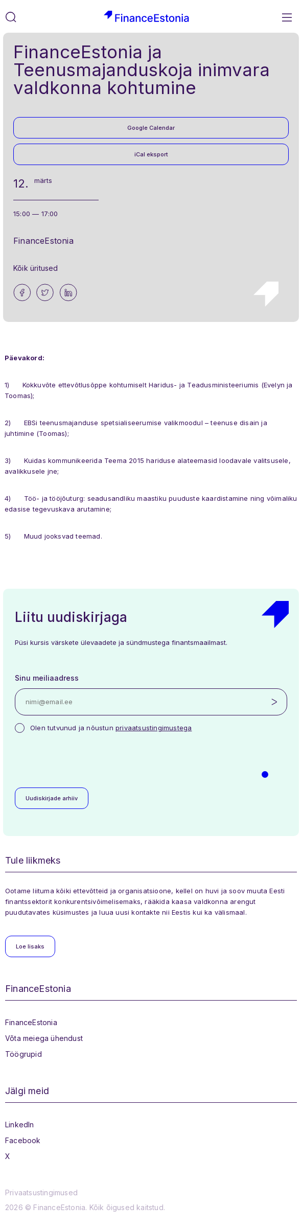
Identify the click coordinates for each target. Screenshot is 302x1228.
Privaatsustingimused (41, 1192)
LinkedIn (19, 1124)
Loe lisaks (30, 946)
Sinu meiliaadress (47, 678)
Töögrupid (23, 1054)
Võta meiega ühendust (44, 1038)
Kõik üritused (35, 268)
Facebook (23, 1140)
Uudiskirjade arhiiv (52, 798)
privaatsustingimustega (153, 728)
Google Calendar (151, 127)
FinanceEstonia (31, 1022)
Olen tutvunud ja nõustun (111, 728)
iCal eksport (151, 154)
